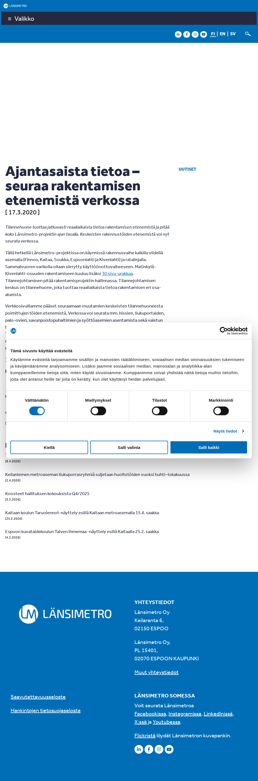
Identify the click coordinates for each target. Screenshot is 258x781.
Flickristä (144, 735)
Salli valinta (129, 447)
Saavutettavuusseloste (38, 696)
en (222, 33)
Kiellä (49, 447)
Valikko (24, 18)
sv (233, 33)
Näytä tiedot (225, 431)
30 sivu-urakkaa (117, 273)
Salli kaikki (208, 447)
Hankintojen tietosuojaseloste (46, 710)
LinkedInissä (218, 713)
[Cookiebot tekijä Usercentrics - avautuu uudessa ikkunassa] (224, 331)
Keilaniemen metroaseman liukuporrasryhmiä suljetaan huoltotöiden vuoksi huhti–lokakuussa (97, 474)
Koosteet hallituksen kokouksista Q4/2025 (47, 493)
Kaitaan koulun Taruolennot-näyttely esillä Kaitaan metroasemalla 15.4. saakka (82, 512)
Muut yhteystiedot (156, 672)
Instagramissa (185, 713)
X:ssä (140, 721)
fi (213, 33)
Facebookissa (150, 713)
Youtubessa (166, 721)
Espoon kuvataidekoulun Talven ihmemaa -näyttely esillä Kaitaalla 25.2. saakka (82, 531)
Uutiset (187, 169)
